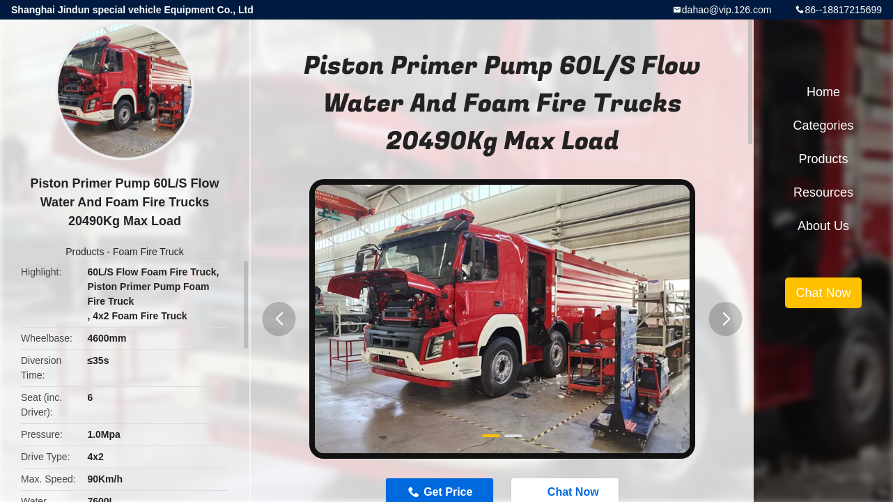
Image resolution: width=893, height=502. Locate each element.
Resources (823, 192)
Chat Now (823, 293)
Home (823, 92)
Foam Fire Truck (148, 251)
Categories (823, 125)
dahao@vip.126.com (727, 9)
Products (84, 251)
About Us (823, 226)
